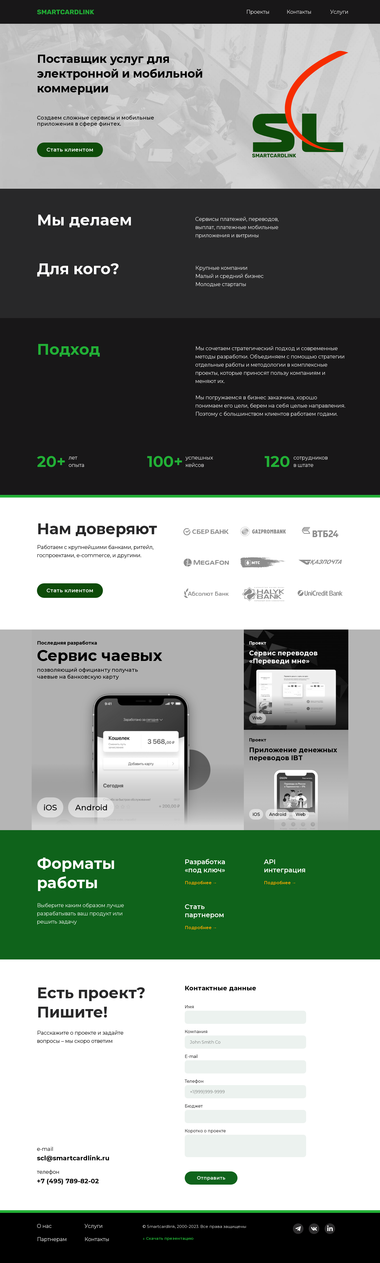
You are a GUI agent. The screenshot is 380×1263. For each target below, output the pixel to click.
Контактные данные (220, 988)
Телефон (194, 1081)
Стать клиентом (69, 149)
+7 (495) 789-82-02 (68, 1181)
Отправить (211, 1178)
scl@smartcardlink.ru (73, 1158)
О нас (44, 1226)
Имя (189, 1006)
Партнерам (52, 1239)
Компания (196, 1031)
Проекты (257, 12)
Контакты (299, 12)
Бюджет (194, 1106)
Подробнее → (201, 882)
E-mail (191, 1056)
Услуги (339, 12)
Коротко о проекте (205, 1130)
